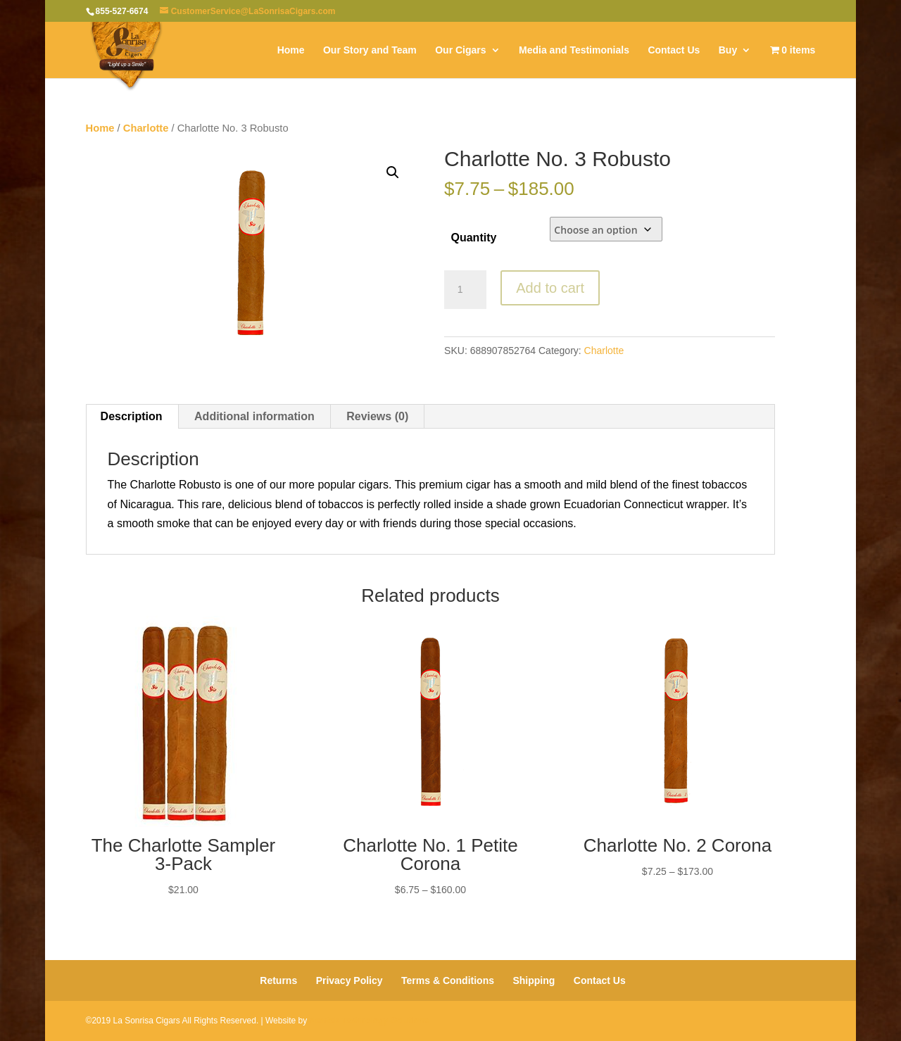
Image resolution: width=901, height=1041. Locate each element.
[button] (392, 172)
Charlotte (146, 128)
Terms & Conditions (447, 980)
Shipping (533, 980)
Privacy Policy (349, 980)
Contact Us (674, 50)
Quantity (473, 238)
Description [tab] (132, 416)
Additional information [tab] (254, 416)
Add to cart (550, 288)
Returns (278, 980)
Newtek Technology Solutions (369, 1021)
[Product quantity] (465, 290)
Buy (728, 50)
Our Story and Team (370, 50)
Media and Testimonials (574, 50)
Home (291, 50)
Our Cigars (460, 50)
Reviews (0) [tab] (377, 416)
